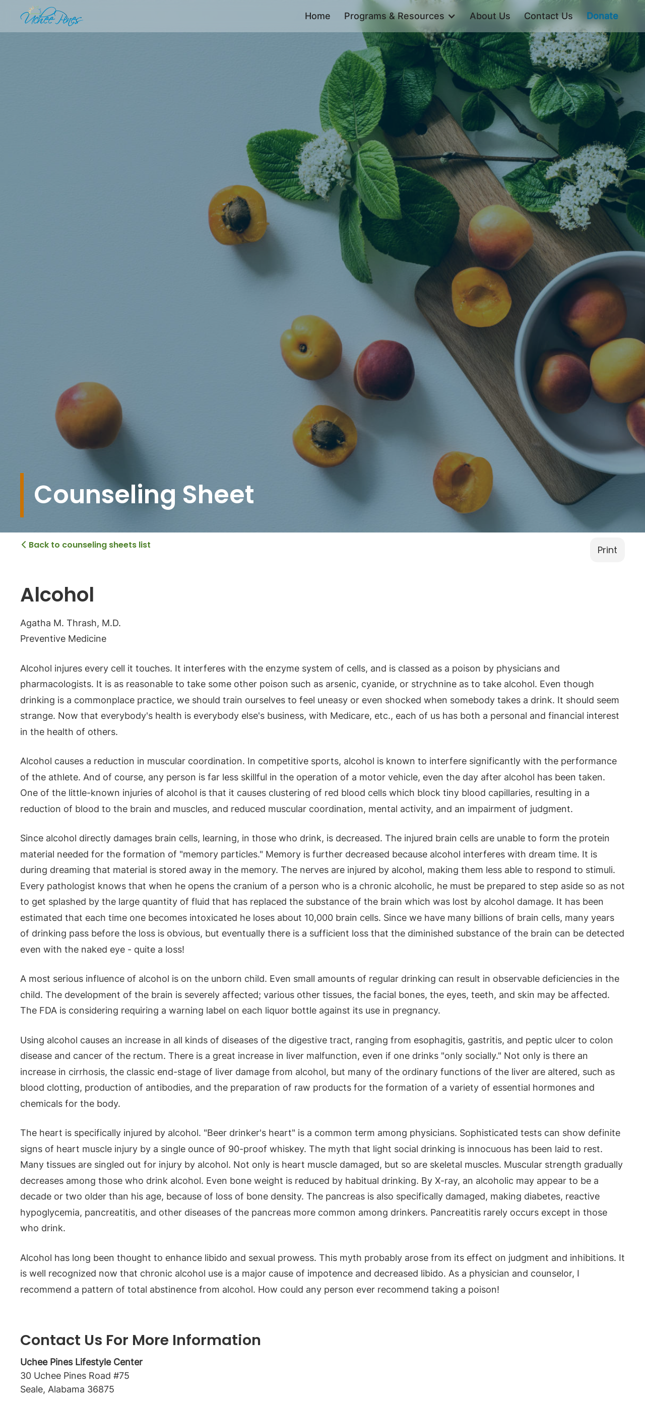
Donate (602, 16)
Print (607, 550)
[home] (51, 16)
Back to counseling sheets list (86, 545)
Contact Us (548, 16)
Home (318, 16)
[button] (400, 16)
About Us (490, 16)
